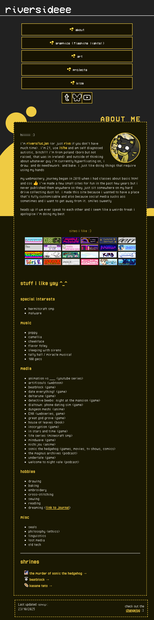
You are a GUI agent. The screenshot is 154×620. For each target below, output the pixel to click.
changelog (133, 610)
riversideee (38, 9)
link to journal (57, 507)
